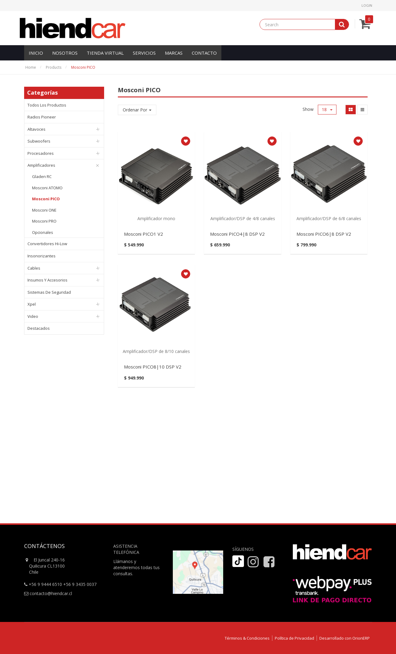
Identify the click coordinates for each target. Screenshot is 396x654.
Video (32, 316)
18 (327, 109)
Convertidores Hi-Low (47, 243)
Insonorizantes (41, 256)
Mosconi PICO (83, 67)
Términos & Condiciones (247, 638)
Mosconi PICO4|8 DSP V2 (237, 234)
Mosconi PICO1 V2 (143, 234)
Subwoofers (38, 141)
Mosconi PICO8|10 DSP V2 (152, 367)
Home (30, 67)
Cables (33, 268)
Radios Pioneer (41, 117)
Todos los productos (46, 105)
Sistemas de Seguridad (49, 292)
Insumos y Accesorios (47, 280)
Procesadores (40, 153)
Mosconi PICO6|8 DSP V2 (323, 234)
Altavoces (36, 129)
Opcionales (42, 232)
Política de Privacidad (294, 638)
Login (366, 5)
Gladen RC (42, 176)
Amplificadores (41, 165)
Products (53, 67)
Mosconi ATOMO (47, 188)
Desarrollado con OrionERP (344, 638)
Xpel (31, 304)
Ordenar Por (137, 110)
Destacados (38, 328)
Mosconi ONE (44, 210)
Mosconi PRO (44, 221)
